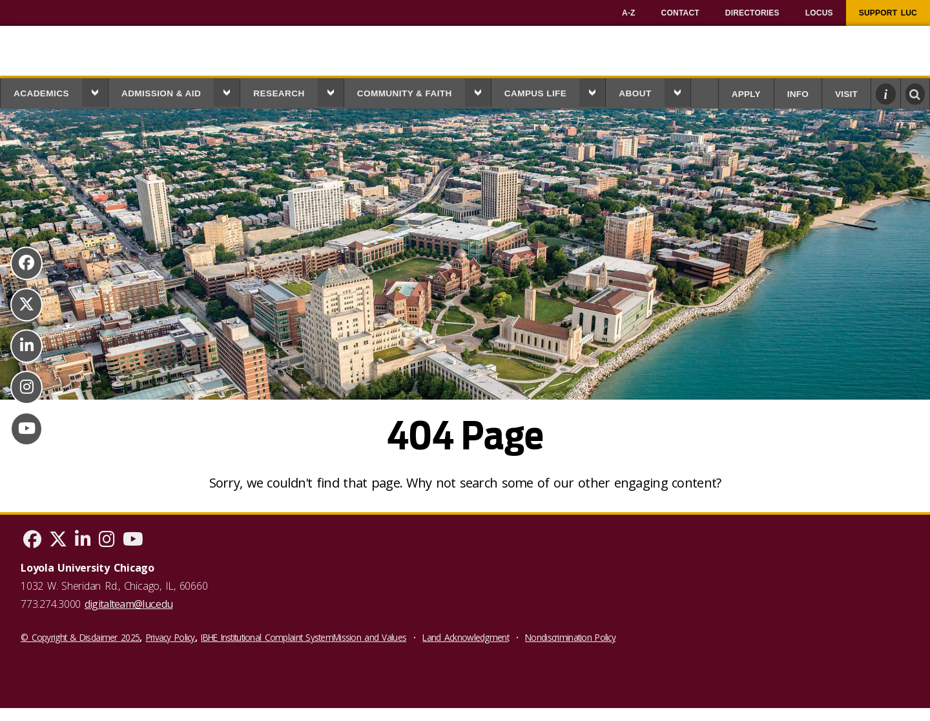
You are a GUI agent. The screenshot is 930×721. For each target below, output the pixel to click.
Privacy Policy (170, 637)
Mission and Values (369, 637)
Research (279, 93)
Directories (752, 12)
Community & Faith (404, 93)
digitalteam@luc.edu (128, 604)
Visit (846, 94)
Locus (819, 12)
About (635, 93)
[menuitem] (628, 13)
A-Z (629, 12)
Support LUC (888, 12)
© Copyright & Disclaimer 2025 (80, 637)
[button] (95, 92)
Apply (746, 94)
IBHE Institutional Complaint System (267, 637)
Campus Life (535, 93)
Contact (680, 12)
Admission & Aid (161, 93)
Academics (41, 93)
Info (798, 94)
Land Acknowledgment (465, 637)
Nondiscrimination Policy (570, 637)
